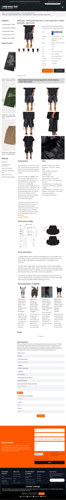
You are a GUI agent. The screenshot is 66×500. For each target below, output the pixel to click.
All (6, 13)
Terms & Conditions (53, 459)
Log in (56, 1)
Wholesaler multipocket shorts (7, 171)
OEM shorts (4, 162)
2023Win (39, 480)
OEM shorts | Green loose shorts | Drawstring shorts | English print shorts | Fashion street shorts (14, 116)
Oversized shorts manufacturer (5, 165)
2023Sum (39, 476)
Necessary (23, 496)
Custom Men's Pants (30, 480)
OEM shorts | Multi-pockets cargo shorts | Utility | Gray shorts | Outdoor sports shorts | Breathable (22, 305)
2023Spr (39, 474)
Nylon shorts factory (6, 175)
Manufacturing (23, 3)
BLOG (14, 478)
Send (49, 462)
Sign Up (61, 1)
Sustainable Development (4, 481)
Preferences (36, 496)
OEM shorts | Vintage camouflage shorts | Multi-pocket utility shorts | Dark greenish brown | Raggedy (34, 305)
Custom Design (5, 484)
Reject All (24, 493)
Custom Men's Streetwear (51, 3)
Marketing (43, 496)
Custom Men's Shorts (14, 13)
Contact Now (48, 70)
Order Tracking (16, 483)
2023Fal (39, 478)
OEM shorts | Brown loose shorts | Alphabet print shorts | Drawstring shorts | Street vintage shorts (15, 153)
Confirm (41, 415)
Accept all (41, 493)
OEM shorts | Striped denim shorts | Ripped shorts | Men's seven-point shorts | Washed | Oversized (47, 304)
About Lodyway (17, 474)
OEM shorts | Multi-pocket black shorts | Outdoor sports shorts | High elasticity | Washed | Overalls (58, 305)
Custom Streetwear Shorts (27, 13)
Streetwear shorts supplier (8, 177)
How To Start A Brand (6, 478)
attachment (38, 454)
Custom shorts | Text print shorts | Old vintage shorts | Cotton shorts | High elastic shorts (14, 80)
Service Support (38, 3)
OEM (31, 3)
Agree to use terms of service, (46, 458)
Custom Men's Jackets (30, 484)
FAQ (14, 480)
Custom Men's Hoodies (28, 477)
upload (20, 392)
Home (3, 13)
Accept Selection (33, 493)
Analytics (29, 496)
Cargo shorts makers (6, 168)
